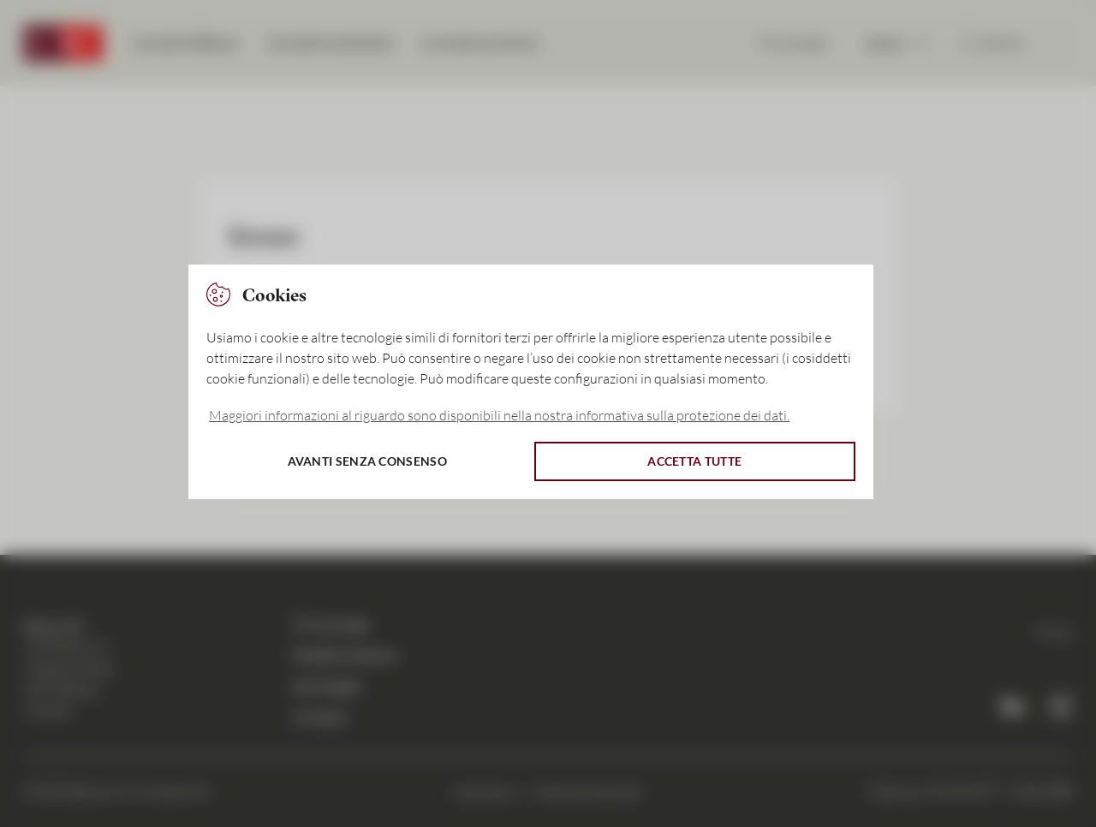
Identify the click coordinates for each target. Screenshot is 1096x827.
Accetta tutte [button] (694, 461)
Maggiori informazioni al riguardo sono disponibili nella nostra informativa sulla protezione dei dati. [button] (499, 415)
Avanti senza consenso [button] (367, 461)
